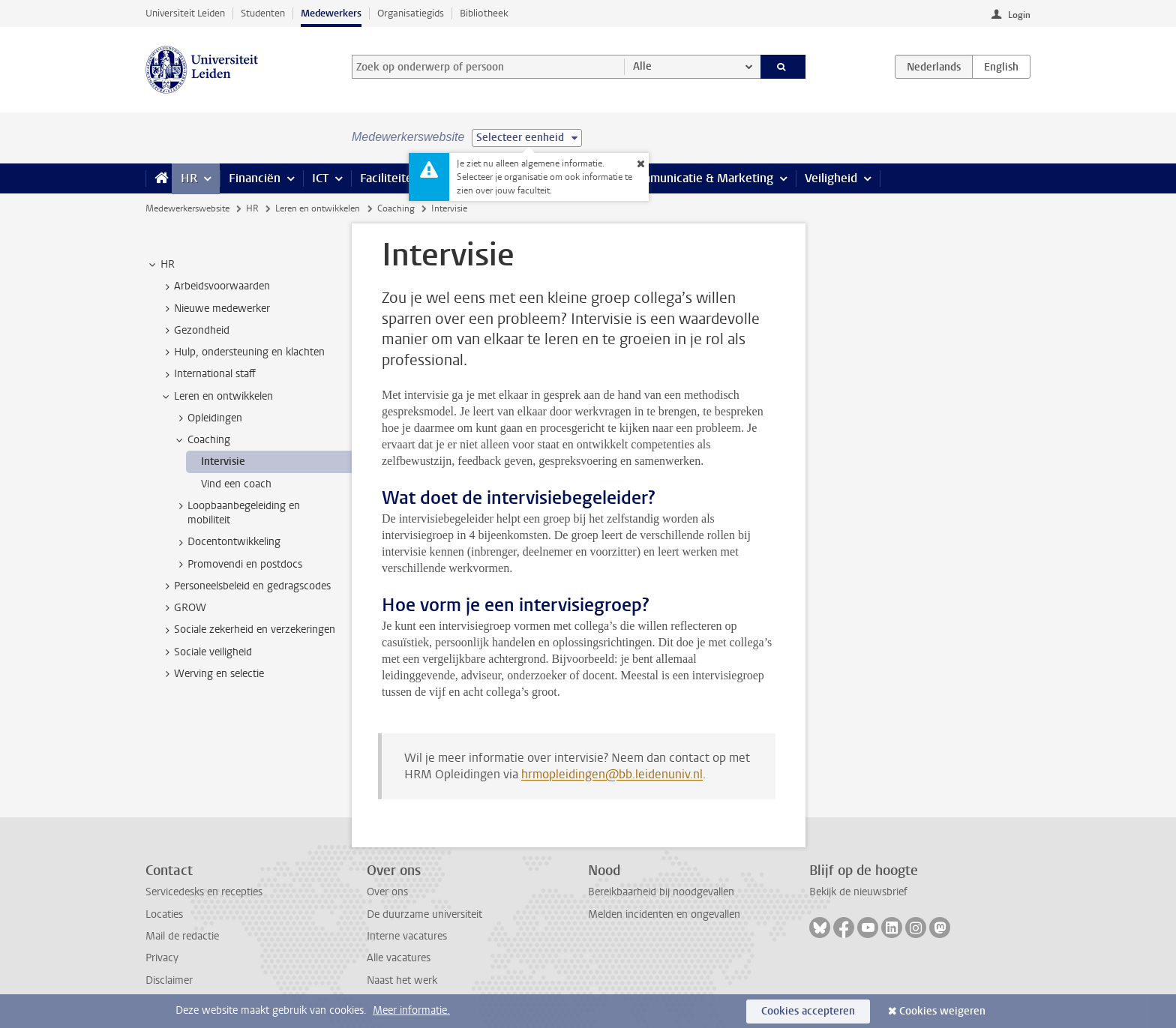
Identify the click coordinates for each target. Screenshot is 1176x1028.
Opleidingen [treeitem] (207, 418)
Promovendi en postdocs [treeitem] (237, 564)
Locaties (164, 914)
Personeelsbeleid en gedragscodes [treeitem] (245, 586)
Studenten (263, 13)
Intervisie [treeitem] (223, 461)
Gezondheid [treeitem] (195, 330)
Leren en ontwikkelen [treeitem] (216, 396)
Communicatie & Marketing (700, 178)
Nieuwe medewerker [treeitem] (215, 308)
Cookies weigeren (942, 1011)
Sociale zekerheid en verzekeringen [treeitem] (247, 629)
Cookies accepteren (808, 1011)
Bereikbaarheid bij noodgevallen (661, 892)
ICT (320, 178)
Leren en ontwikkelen (317, 208)
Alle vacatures (398, 958)
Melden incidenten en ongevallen (664, 914)
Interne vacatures (407, 936)
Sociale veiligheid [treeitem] (206, 652)
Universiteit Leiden (185, 13)
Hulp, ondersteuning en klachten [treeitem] (242, 352)
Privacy (162, 958)
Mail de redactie (182, 936)
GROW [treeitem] (183, 608)
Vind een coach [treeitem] (236, 484)
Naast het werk (402, 980)
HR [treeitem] (160, 264)
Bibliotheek (484, 13)
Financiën (254, 178)
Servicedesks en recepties (204, 892)
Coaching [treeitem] (201, 440)
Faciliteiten (389, 178)
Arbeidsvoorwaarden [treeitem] (215, 286)
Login (1019, 15)
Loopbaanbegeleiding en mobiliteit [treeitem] (236, 513)
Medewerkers (331, 13)
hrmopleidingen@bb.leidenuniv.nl (612, 774)
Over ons (387, 892)
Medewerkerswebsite (188, 208)
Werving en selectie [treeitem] (212, 674)
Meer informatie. (411, 1010)
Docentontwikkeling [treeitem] (226, 542)
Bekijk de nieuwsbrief (858, 892)
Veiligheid (831, 178)
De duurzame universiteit (424, 914)
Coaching (396, 208)
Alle (642, 66)
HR (189, 178)
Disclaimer (169, 980)
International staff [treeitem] (208, 374)
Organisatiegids (410, 13)
